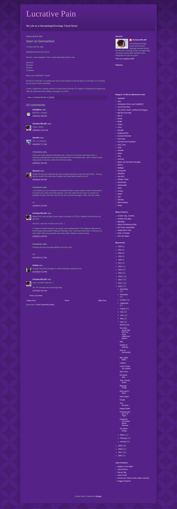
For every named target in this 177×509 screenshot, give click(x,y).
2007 (120, 452)
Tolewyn (121, 200)
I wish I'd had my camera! (125, 367)
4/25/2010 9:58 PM (39, 116)
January (123, 442)
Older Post (102, 301)
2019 (120, 256)
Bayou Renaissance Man (127, 224)
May (122, 319)
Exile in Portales (124, 233)
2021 (120, 250)
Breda (120, 119)
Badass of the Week (125, 467)
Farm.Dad (121, 139)
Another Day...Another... (127, 216)
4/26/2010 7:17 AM (39, 144)
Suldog (35, 265)
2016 (120, 266)
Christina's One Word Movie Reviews (124, 422)
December (124, 289)
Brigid (120, 121)
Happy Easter (125, 409)
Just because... (125, 404)
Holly (119, 148)
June (122, 315)
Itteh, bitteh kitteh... (124, 359)
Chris (120, 127)
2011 (120, 283)
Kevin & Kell (122, 475)
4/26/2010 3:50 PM (39, 180)
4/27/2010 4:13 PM (39, 272)
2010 (120, 286)
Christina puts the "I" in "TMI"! (125, 414)
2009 (120, 446)
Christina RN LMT (39, 124)
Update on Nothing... (124, 346)
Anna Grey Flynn (124, 107)
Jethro (120, 153)
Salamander (122, 185)
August (123, 309)
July (122, 312)
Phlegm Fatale (123, 179)
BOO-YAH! (124, 372)
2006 (120, 456)
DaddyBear (36, 110)
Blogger (99, 496)
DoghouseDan (123, 133)
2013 (120, 276)
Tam (119, 197)
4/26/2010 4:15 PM (39, 206)
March (122, 435)
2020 (120, 253)
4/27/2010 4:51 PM (39, 291)
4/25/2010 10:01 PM (40, 130)
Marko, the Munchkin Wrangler (129, 162)
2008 (120, 449)
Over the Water (123, 236)
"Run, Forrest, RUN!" (125, 381)
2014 (120, 273)
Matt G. (120, 165)
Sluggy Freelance (124, 481)
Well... (122, 342)
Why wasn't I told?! (124, 392)
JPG (119, 156)
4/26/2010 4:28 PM (39, 236)
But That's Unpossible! (126, 227)
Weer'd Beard (123, 202)
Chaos (120, 124)
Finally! (122, 400)
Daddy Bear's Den (124, 230)
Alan (119, 101)
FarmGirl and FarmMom (127, 142)
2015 (120, 270)
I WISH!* (123, 363)
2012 (120, 280)
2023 (120, 246)
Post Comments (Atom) (45, 305)
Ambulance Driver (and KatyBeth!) (130, 104)
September (124, 303)
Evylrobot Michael (124, 136)
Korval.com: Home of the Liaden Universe (133, 478)
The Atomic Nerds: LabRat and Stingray (133, 110)
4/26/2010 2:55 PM (39, 163)
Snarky (120, 191)
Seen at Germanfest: (125, 352)
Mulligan (121, 168)
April (122, 322)
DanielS (121, 130)
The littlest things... (124, 430)
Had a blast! (124, 397)
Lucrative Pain (51, 13)
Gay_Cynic (122, 145)
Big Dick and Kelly (124, 113)
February (123, 438)
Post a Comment (36, 296)
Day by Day (122, 472)
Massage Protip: (123, 387)
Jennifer (121, 150)
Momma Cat (124, 325)
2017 (120, 263)
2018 (120, 260)
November (124, 295)
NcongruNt (122, 171)
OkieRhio (121, 174)
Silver (120, 188)
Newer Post (31, 301)
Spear (120, 194)
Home (67, 301)
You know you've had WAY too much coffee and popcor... (125, 333)
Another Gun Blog (124, 219)
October (123, 300)
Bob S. (120, 116)
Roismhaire (122, 182)
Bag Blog (121, 222)
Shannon (36, 171)
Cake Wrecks (123, 469)
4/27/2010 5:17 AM (39, 258)
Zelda (120, 205)
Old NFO (35, 138)
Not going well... (123, 376)
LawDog (121, 159)
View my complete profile (124, 59)
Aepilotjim (121, 98)
